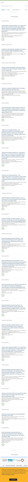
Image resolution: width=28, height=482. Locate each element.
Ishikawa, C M (14, 159)
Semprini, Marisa (21, 114)
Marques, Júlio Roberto (5, 51)
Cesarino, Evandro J (5, 90)
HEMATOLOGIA (10, 334)
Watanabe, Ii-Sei (15, 114)
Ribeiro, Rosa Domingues (6, 32)
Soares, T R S (4, 288)
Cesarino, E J (4, 71)
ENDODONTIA (11, 117)
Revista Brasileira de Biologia (9, 35)
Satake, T (22, 159)
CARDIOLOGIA (18, 95)
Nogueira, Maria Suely (9, 71)
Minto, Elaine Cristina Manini (19, 51)
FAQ (3, 465)
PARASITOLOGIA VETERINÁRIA (10, 140)
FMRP (21, 139)
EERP (14, 74)
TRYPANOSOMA (10, 36)
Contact (25, 465)
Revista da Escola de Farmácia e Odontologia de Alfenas (13, 115)
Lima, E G (6, 223)
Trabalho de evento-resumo (7, 44)
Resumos (5, 204)
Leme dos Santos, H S (10, 330)
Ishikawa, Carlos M (23, 32)
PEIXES (6, 36)
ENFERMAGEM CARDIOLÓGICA (10, 95)
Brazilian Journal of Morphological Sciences (11, 290)
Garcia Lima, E (14, 417)
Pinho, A (15, 72)
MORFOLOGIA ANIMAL (8, 292)
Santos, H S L (6, 417)
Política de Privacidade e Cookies (8, 474)
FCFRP (19, 35)
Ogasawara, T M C (9, 114)
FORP (21, 35)
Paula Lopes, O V (22, 437)
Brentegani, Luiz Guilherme (7, 183)
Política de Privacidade (10, 465)
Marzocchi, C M (16, 377)
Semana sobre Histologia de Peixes (20, 204)
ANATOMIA (7, 117)
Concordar (13, 479)
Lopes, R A (19, 159)
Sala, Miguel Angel (13, 113)
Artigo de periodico (5, 20)
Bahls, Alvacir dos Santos (10, 397)
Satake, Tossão (19, 113)
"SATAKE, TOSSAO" (16, 9)
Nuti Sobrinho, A (11, 437)
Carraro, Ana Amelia (5, 34)
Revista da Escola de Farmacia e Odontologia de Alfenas (13, 269)
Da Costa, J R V (8, 268)
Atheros (5, 73)
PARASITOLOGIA (7, 357)
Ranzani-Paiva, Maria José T (15, 32)
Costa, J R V (13, 353)
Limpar (26, 9)
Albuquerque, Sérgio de (20, 33)
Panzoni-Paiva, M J (9, 159)
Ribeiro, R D (3, 159)
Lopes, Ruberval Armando (6, 33)
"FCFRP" (9, 9)
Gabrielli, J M (6, 72)
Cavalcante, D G (4, 330)
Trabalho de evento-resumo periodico (9, 62)
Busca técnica (19, 465)
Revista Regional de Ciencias (9, 139)
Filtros (3, 9)
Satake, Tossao (12, 33)
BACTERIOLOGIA (7, 55)
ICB (5, 116)
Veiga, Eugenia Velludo (17, 71)
